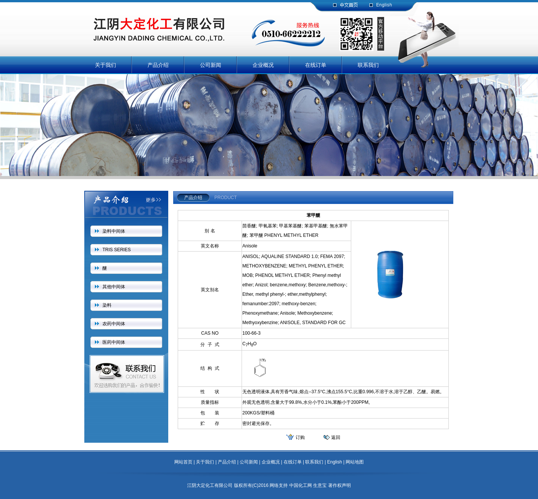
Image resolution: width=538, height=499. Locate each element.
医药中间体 (113, 342)
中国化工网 (300, 485)
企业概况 (263, 65)
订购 (300, 437)
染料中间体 (113, 231)
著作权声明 (339, 485)
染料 (107, 305)
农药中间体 (113, 323)
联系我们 (368, 65)
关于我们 (105, 65)
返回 (335, 437)
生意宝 (320, 485)
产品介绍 (158, 65)
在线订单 (315, 65)
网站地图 (355, 462)
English (334, 462)
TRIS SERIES (116, 249)
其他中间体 (113, 286)
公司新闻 (210, 65)
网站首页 (183, 462)
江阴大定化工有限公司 (210, 485)
